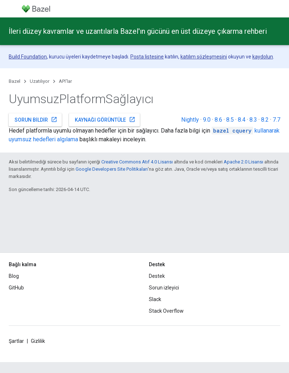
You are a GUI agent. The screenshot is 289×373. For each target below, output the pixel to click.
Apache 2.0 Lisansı (243, 162)
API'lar (65, 81)
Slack (155, 299)
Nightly (190, 119)
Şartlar (16, 341)
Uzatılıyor (39, 81)
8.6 (218, 119)
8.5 (230, 119)
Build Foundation (28, 57)
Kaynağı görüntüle (105, 119)
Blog (14, 276)
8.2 (265, 119)
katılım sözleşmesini (203, 57)
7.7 (276, 119)
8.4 (241, 119)
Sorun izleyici (164, 288)
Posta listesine (147, 57)
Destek (157, 276)
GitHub (16, 288)
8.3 (253, 119)
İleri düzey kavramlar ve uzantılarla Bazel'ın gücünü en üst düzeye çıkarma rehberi (138, 31)
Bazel (14, 81)
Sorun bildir (36, 119)
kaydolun (262, 57)
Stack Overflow (166, 311)
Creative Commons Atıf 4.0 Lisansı (137, 162)
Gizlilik (38, 341)
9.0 (207, 119)
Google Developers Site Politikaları (112, 169)
